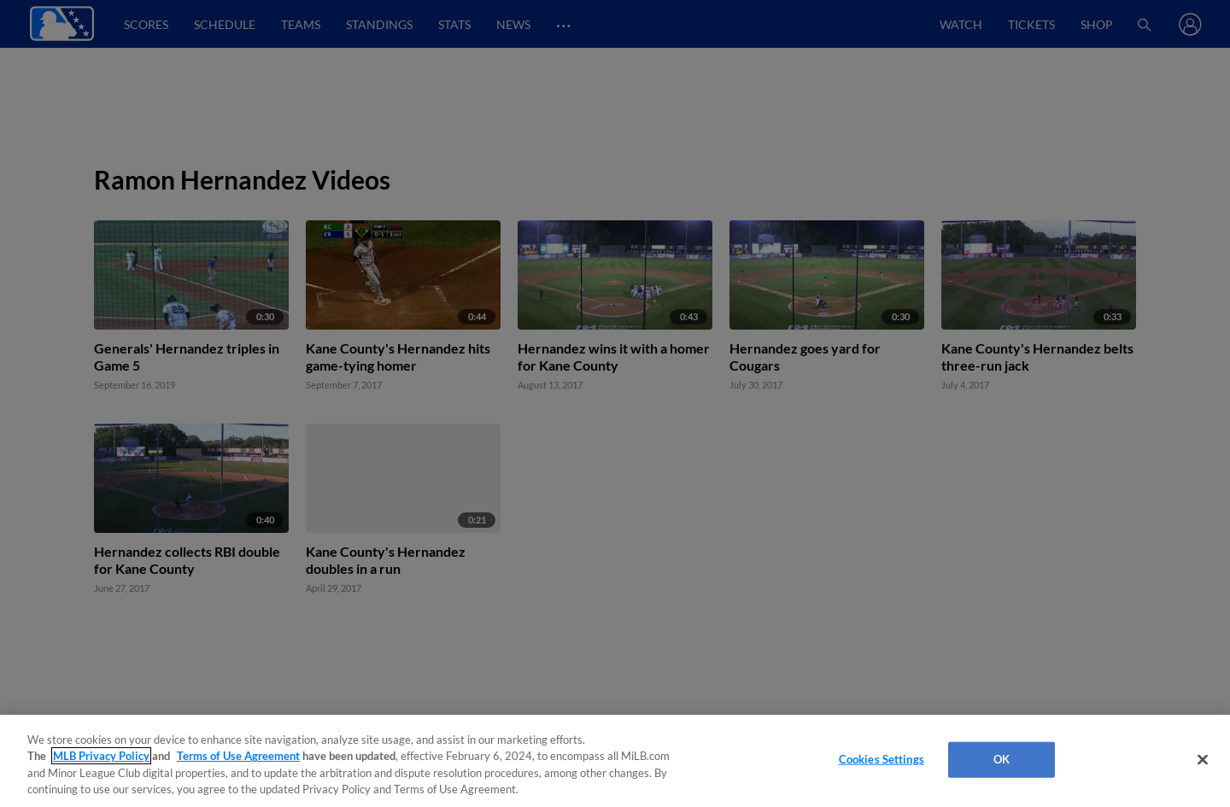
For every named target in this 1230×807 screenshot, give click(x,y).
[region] (615, 761)
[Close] (1202, 759)
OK (1001, 759)
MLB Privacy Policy (101, 756)
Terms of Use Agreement (238, 756)
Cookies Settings (881, 759)
